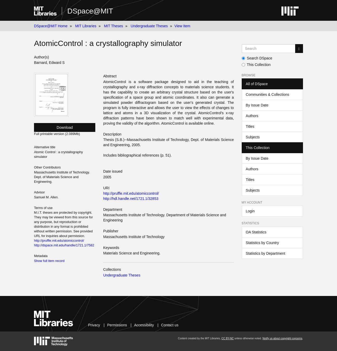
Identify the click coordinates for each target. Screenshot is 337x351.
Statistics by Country (262, 243)
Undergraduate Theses (149, 26)
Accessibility (144, 325)
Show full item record (49, 261)
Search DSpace (257, 58)
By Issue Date (257, 105)
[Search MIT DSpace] (268, 48)
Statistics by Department (265, 253)
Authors (252, 116)
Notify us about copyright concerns (282, 338)
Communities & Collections (267, 94)
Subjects (253, 137)
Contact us (169, 325)
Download (65, 127)
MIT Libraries (85, 26)
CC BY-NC (227, 338)
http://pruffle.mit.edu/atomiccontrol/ (131, 193)
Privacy (94, 325)
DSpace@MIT (90, 11)
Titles (250, 126)
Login (250, 211)
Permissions (117, 325)
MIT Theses (113, 26)
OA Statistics (256, 232)
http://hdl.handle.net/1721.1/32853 (130, 199)
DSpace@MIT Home (51, 26)
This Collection (256, 65)
